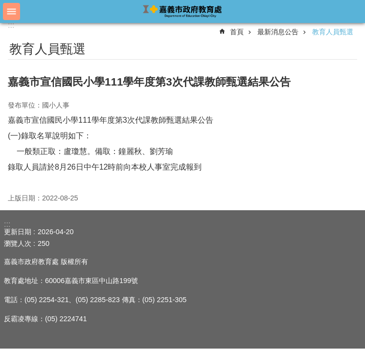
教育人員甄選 (332, 32)
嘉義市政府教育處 (182, 11)
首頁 (237, 32)
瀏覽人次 (17, 243)
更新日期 (17, 232)
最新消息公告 (277, 32)
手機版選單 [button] (11, 11)
